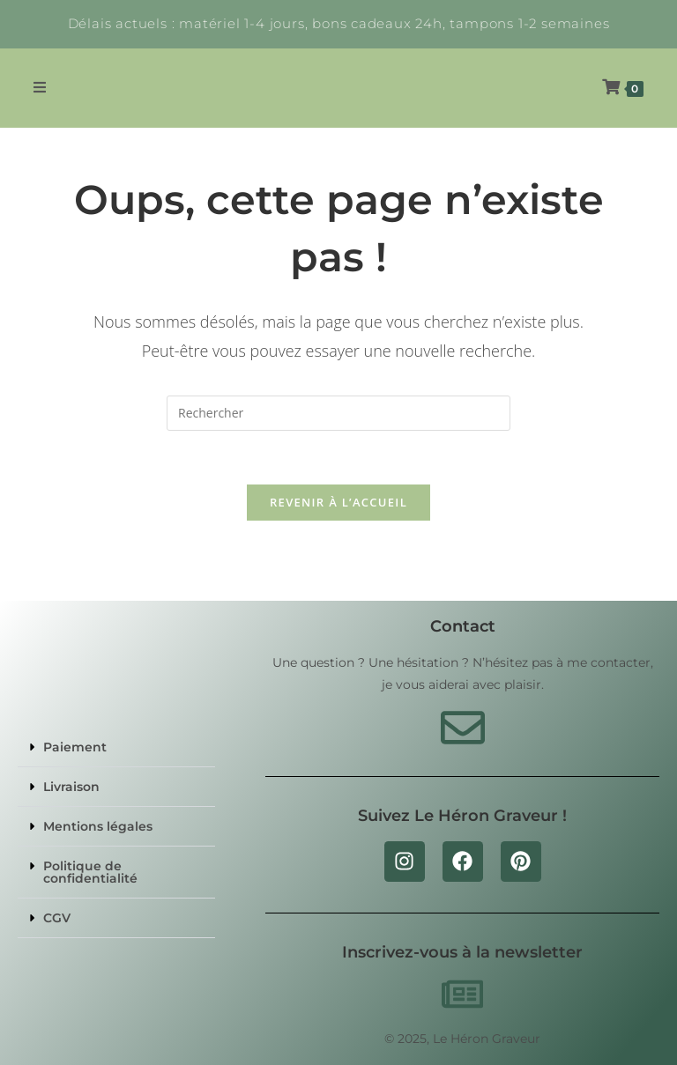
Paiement (75, 747)
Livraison (71, 787)
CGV (57, 918)
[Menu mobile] (40, 87)
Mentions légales (98, 826)
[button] (116, 747)
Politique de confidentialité (90, 872)
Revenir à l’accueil (338, 502)
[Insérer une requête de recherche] (338, 413)
